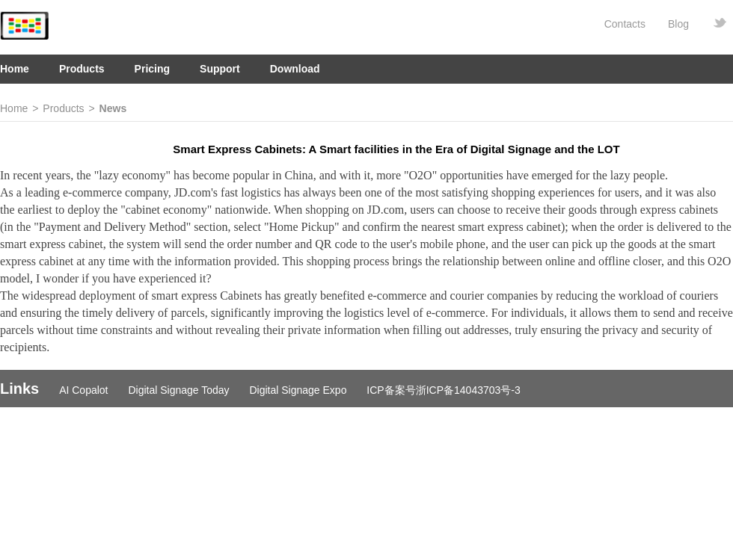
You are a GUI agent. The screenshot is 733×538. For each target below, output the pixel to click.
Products (82, 69)
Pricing (152, 69)
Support (220, 69)
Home (14, 69)
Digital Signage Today (178, 390)
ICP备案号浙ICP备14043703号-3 (443, 390)
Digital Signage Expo (297, 390)
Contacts (624, 24)
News (113, 108)
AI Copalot (83, 390)
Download (295, 69)
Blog (678, 24)
